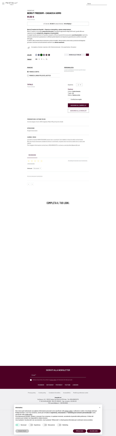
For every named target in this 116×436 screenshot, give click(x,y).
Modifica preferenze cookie (80, 392)
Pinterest (59, 385)
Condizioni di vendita (54, 392)
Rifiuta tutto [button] (79, 431)
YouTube (67, 385)
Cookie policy (42, 392)
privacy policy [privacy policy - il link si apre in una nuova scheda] (69, 411)
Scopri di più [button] (22, 431)
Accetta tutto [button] (94, 431)
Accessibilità (66, 392)
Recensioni (32, 155)
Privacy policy (32, 392)
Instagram (49, 385)
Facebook (41, 385)
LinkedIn (75, 385)
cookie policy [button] (28, 414)
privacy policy (53, 380)
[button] (99, 407)
